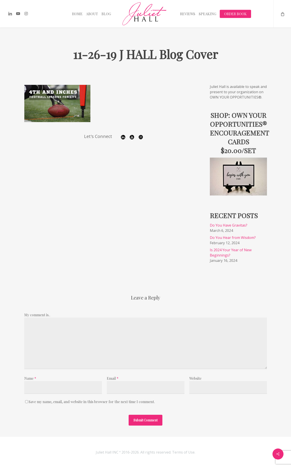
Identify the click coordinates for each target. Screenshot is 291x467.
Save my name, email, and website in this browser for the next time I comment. (92, 401)
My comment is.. (37, 315)
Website (195, 378)
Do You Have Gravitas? (228, 225)
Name (30, 378)
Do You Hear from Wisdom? (233, 237)
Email (112, 378)
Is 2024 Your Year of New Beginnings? (231, 252)
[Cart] (282, 14)
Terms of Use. (183, 452)
